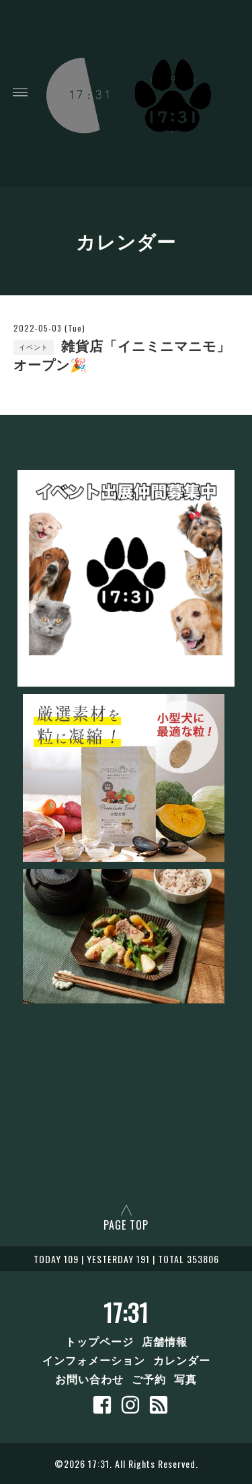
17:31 (126, 1312)
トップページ (99, 1341)
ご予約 (149, 1379)
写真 (185, 1379)
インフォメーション (93, 1360)
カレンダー (181, 1360)
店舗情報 (164, 1341)
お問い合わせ (89, 1379)
